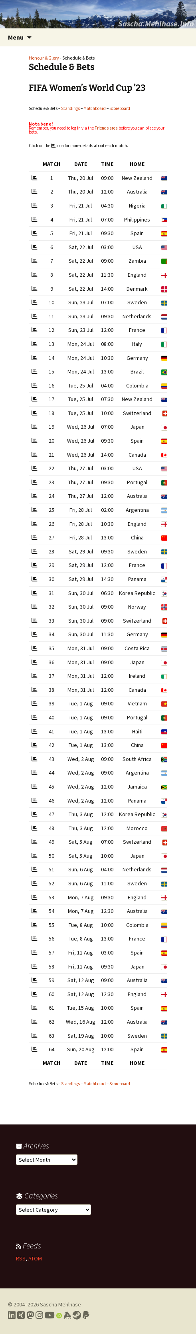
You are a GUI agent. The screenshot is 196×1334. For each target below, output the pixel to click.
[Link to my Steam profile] (77, 1315)
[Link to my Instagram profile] (39, 1315)
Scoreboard (119, 108)
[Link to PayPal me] (86, 1315)
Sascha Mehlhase (60, 1304)
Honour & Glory (44, 58)
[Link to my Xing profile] (21, 1315)
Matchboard (94, 108)
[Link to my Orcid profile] (59, 1315)
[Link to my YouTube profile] (50, 1315)
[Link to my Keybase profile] (67, 1315)
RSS (21, 1258)
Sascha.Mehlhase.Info (156, 23)
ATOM (35, 1258)
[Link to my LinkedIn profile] (12, 1315)
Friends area (106, 128)
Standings (70, 108)
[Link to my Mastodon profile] (30, 1315)
